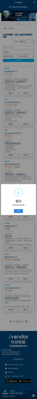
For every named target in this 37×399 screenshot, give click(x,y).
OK (18, 211)
